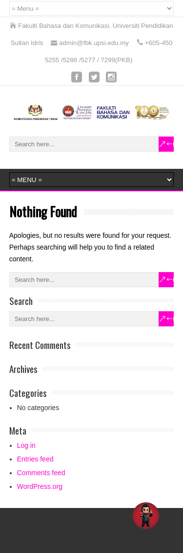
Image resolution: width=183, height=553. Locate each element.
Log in (26, 445)
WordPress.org (39, 486)
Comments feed (41, 473)
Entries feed (35, 459)
